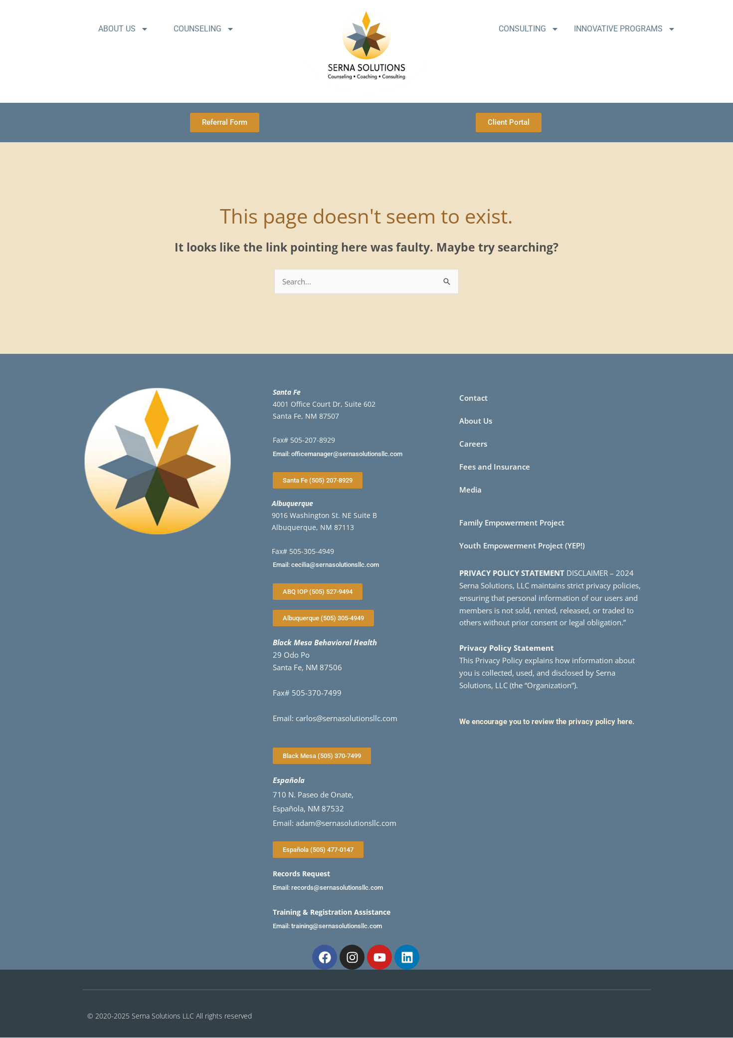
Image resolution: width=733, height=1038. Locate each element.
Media (470, 490)
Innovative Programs (625, 29)
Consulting (529, 29)
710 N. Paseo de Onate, (313, 794)
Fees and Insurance (494, 467)
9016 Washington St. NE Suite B (324, 515)
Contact (473, 398)
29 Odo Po (291, 655)
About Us (123, 29)
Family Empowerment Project (511, 522)
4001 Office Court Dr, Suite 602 (324, 404)
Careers (473, 444)
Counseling (204, 29)
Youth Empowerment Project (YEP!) (522, 545)
